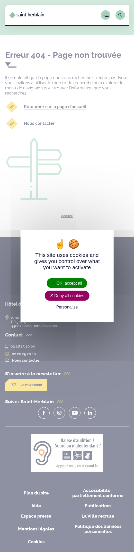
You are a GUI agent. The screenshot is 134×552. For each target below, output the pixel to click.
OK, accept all (67, 283)
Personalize (67, 307)
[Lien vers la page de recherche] (120, 15)
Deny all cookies (67, 295)
